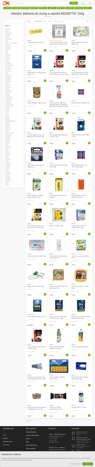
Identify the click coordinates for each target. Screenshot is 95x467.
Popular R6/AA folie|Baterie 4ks (80, 103)
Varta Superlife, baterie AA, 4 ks (36, 316)
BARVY (87, 8)
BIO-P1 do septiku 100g (56, 226)
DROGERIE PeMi (8, 429)
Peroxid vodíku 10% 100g (78, 407)
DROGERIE (16, 8)
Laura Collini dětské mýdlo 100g (36, 256)
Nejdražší (50, 21)
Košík (90, 3)
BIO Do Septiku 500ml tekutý (79, 347)
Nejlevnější (56, 21)
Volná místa (6, 445)
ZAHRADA (69, 8)
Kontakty (5, 438)
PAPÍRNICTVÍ (43, 8)
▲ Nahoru (28, 420)
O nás (4, 435)
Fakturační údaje (7, 441)
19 (89, 420)
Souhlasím (88, 464)
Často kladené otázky (31, 445)
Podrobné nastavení (75, 464)
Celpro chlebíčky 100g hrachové (36, 103)
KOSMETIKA (25, 8)
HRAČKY (52, 8)
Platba (27, 442)
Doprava (28, 438)
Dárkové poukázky (30, 448)
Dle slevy (45, 21)
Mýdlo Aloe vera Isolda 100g (35, 286)
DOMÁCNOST (60, 8)
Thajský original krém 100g (35, 42)
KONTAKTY (52, 429)
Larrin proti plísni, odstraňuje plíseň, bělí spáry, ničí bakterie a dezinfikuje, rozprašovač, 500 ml (58, 104)
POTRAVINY (79, 8)
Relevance (62, 21)
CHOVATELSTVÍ (34, 8)
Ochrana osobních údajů (32, 435)
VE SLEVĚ (7, 8)
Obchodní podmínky (31, 432)
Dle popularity (38, 21)
